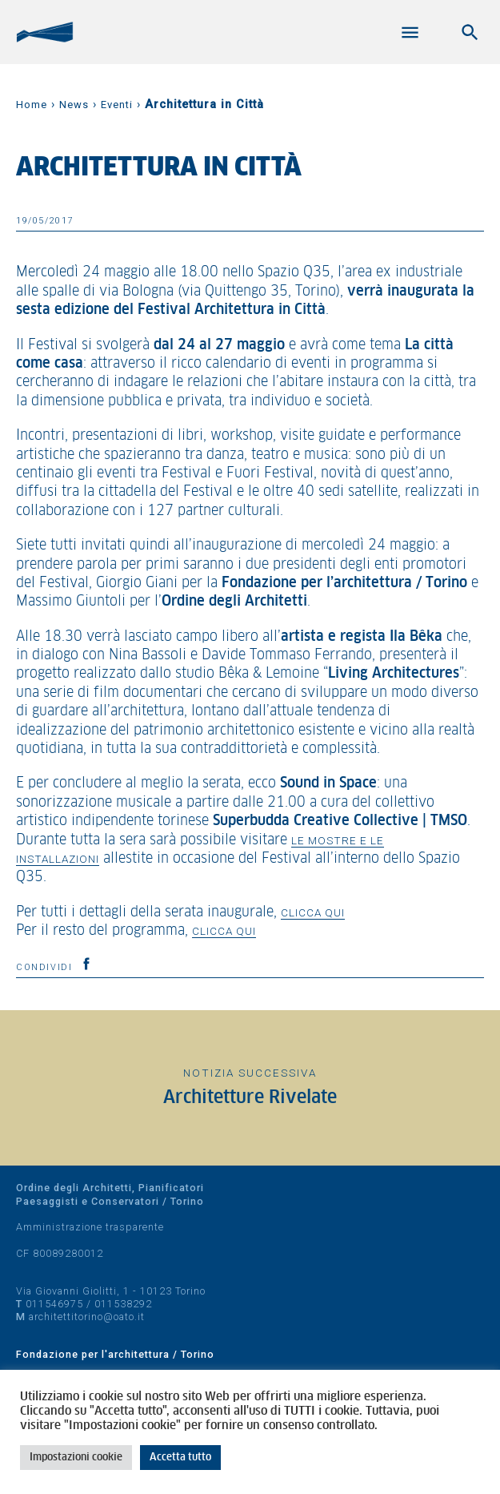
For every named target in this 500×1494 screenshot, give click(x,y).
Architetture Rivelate (250, 1098)
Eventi (117, 105)
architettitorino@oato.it (87, 1317)
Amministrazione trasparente (90, 1227)
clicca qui (313, 912)
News (74, 105)
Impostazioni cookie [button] (76, 1457)
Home (31, 105)
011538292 (123, 1304)
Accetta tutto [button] (180, 1457)
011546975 (54, 1304)
